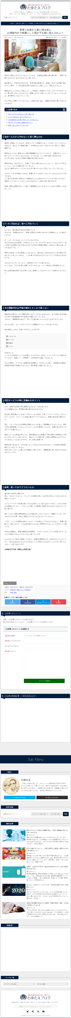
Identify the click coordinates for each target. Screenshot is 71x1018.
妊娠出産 (50, 37)
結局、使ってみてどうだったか (19, 125)
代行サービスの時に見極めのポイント (21, 122)
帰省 (15, 592)
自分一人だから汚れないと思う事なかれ (22, 114)
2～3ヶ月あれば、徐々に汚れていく (20, 117)
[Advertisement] (35, 205)
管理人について (21, 1006)
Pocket (59, 603)
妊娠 (11, 592)
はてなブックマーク (43, 603)
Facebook (28, 603)
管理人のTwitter (21, 797)
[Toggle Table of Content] (35, 110)
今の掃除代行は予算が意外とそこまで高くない (24, 120)
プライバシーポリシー (48, 1006)
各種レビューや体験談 (60, 37)
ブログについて (33, 1006)
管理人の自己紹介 (53, 797)
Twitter (12, 603)
